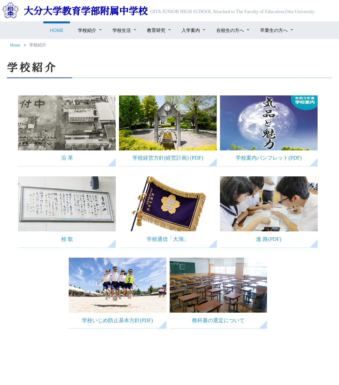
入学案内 (191, 30)
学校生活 (121, 30)
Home (56, 30)
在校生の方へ (230, 30)
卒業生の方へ (274, 30)
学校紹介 (87, 30)
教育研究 (156, 30)
